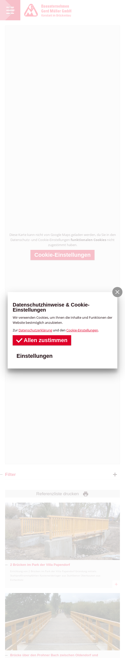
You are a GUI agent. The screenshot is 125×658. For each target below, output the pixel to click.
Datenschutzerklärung (35, 330)
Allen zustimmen (42, 340)
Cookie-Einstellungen (82, 330)
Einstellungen (35, 356)
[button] (117, 292)
